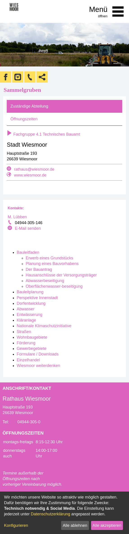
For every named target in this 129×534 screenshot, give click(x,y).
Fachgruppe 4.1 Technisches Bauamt (43, 134)
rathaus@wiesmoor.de (34, 169)
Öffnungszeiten (24, 119)
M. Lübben (17, 217)
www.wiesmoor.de (30, 175)
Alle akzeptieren (107, 525)
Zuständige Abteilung (29, 106)
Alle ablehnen (75, 525)
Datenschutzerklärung (50, 514)
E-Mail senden (28, 228)
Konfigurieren (16, 525)
